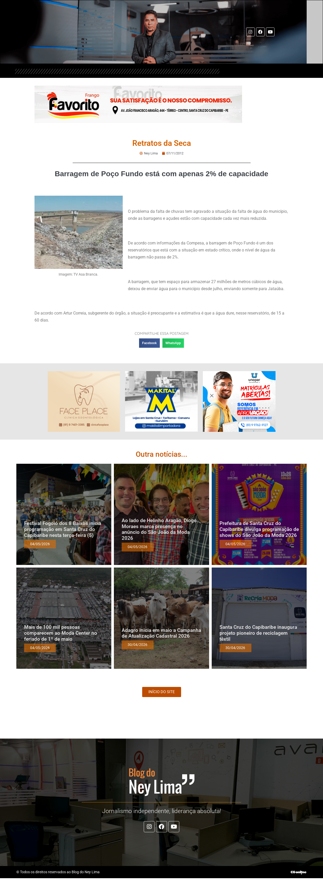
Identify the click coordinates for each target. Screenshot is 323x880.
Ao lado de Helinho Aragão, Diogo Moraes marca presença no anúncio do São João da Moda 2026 (159, 529)
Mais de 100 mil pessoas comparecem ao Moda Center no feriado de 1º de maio (60, 633)
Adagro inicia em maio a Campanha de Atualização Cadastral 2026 (161, 633)
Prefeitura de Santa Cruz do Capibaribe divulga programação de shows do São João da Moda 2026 (259, 529)
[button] (149, 343)
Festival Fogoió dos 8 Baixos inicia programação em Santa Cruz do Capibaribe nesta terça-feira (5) (62, 529)
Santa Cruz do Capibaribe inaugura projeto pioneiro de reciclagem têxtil (258, 633)
